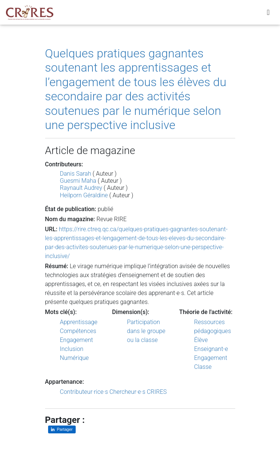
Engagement (76, 339)
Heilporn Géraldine (84, 195)
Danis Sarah (75, 173)
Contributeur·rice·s (84, 391)
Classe (203, 366)
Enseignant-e (211, 348)
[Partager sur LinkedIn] (62, 429)
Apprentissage (79, 322)
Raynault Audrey (81, 187)
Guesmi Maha (78, 180)
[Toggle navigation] (268, 14)
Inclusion (72, 348)
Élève (201, 339)
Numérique (74, 357)
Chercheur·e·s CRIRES (138, 391)
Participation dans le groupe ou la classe (146, 330)
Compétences (78, 331)
